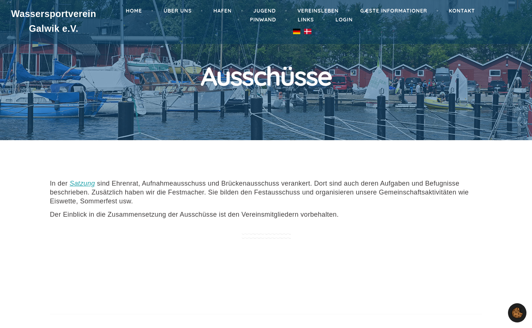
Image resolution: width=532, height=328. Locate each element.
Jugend (264, 10)
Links (306, 19)
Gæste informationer (393, 10)
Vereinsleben (318, 10)
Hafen (222, 10)
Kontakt (462, 10)
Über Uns (178, 10)
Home (134, 10)
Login (344, 19)
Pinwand (263, 19)
